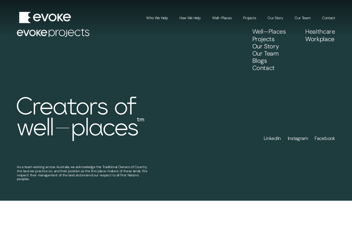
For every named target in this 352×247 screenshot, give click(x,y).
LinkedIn (272, 138)
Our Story (275, 17)
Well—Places (221, 17)
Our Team (302, 17)
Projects (249, 17)
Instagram (298, 138)
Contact (328, 17)
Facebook (325, 138)
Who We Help (157, 17)
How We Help (189, 17)
